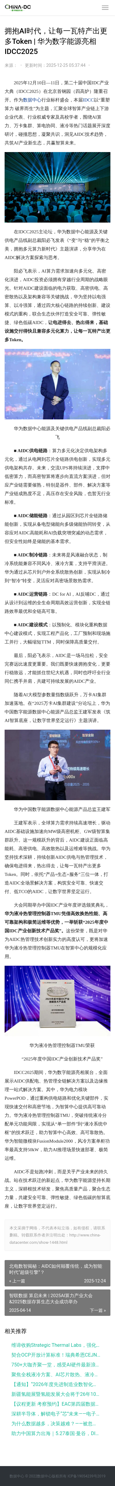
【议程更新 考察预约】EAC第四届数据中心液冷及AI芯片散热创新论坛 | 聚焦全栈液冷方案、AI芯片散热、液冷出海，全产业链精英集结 (56, 1404)
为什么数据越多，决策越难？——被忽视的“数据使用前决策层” (56, 1424)
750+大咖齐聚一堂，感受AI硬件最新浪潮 (56, 1365)
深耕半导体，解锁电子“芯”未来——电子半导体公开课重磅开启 (56, 1414)
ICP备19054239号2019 (86, 1476)
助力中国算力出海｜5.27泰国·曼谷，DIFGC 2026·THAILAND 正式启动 (56, 1433)
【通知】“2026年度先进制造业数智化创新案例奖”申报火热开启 (56, 1384)
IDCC (88, 99)
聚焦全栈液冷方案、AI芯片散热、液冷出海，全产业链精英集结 (56, 1374)
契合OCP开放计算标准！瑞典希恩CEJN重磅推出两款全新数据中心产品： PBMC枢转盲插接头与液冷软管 (56, 1355)
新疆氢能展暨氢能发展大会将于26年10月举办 (56, 1394)
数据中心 (32, 99)
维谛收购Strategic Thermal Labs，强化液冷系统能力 (56, 1345)
